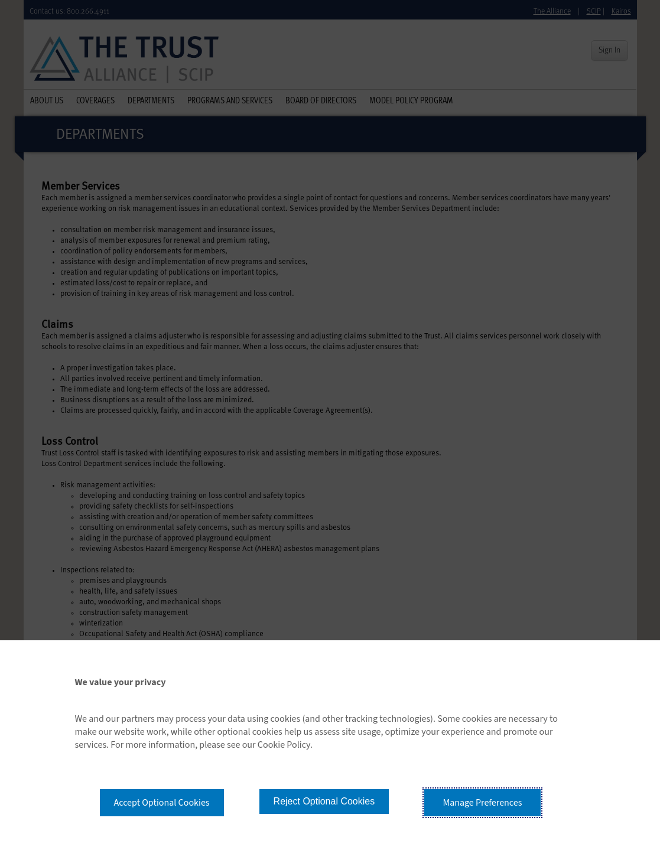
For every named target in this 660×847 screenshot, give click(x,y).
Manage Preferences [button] (482, 802)
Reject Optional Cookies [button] (324, 801)
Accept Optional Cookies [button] (162, 802)
